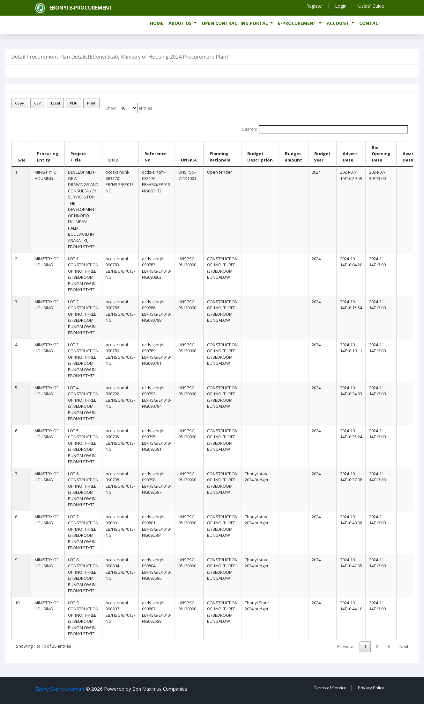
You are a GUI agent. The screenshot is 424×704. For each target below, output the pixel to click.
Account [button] (338, 23)
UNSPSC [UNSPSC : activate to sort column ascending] (189, 160)
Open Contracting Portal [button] (235, 23)
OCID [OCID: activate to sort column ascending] (113, 160)
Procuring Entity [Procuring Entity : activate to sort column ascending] (47, 157)
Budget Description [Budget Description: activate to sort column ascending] (260, 157)
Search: (325, 129)
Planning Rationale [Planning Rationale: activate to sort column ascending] (220, 157)
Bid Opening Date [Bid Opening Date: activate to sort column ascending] (381, 154)
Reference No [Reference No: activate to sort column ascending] (156, 157)
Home (156, 23)
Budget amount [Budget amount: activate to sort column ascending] (293, 157)
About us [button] (180, 23)
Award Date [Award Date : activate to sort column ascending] (409, 157)
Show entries (128, 108)
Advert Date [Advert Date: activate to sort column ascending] (350, 157)
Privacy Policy (371, 688)
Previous (345, 646)
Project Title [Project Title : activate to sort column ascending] (78, 157)
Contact (370, 23)
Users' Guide (371, 6)
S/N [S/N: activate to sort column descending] (21, 160)
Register (314, 6)
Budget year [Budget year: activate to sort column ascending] (322, 157)
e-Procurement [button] (298, 23)
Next (403, 646)
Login (340, 6)
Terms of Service (330, 688)
